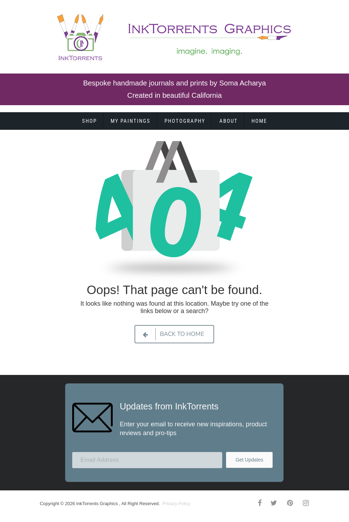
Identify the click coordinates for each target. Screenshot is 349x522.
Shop (89, 121)
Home (259, 121)
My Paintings (130, 121)
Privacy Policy (176, 503)
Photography (184, 121)
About (228, 121)
